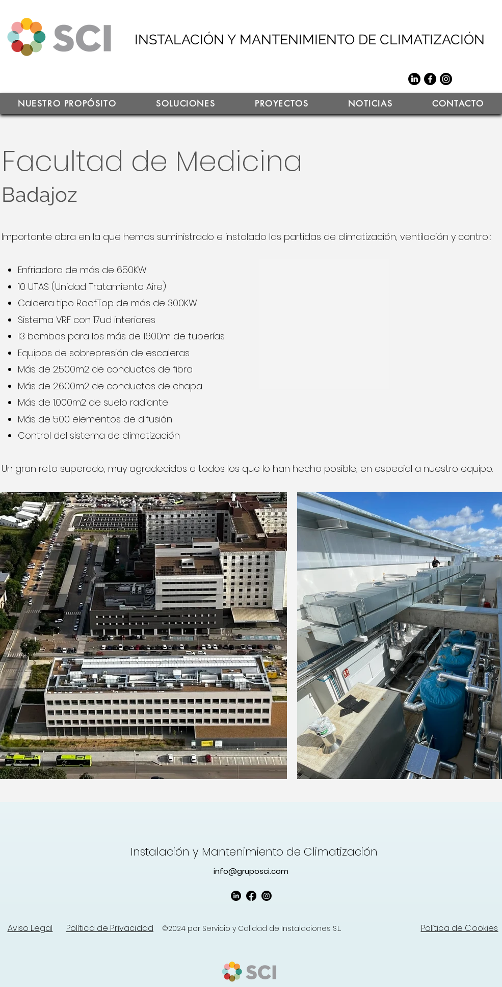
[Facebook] (430, 79)
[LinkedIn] (414, 79)
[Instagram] (446, 79)
